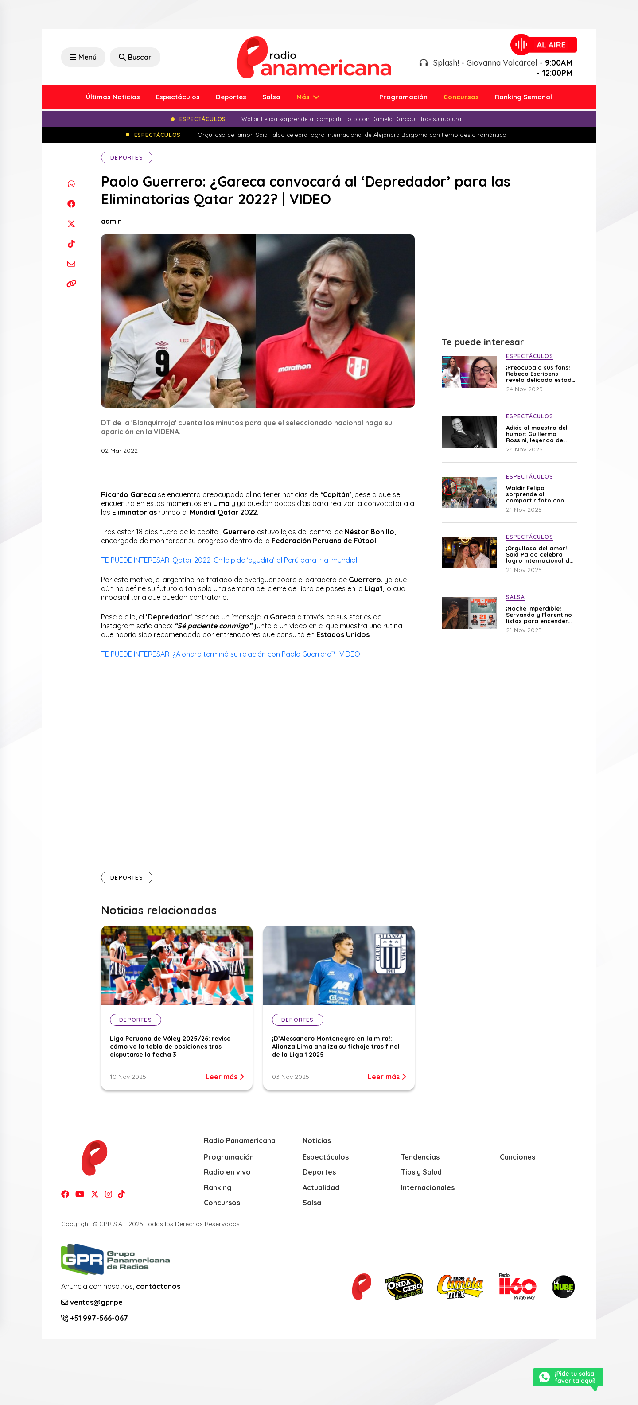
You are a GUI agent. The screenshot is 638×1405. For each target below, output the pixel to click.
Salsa (271, 97)
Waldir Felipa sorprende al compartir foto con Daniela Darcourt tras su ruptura (538, 494)
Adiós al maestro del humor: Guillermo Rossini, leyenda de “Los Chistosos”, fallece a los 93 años (537, 433)
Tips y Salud (421, 1172)
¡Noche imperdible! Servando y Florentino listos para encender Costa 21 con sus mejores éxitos (539, 614)
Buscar (135, 57)
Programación (403, 97)
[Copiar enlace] (71, 283)
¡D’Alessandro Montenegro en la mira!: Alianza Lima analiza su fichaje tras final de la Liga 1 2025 (336, 1047)
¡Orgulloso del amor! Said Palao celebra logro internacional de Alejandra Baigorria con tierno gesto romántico (539, 554)
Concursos (461, 97)
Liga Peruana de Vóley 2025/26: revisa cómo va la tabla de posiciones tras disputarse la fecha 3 (170, 1047)
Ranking (218, 1187)
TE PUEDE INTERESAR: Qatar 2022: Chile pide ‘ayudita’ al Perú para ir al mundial (229, 560)
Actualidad (321, 1187)
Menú (83, 57)
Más (303, 97)
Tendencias (420, 1156)
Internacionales (428, 1187)
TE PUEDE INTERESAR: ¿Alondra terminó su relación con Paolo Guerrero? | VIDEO (230, 654)
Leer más (225, 1076)
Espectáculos (178, 97)
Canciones (517, 1156)
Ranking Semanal (523, 97)
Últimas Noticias (113, 97)
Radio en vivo (227, 1172)
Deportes (231, 97)
